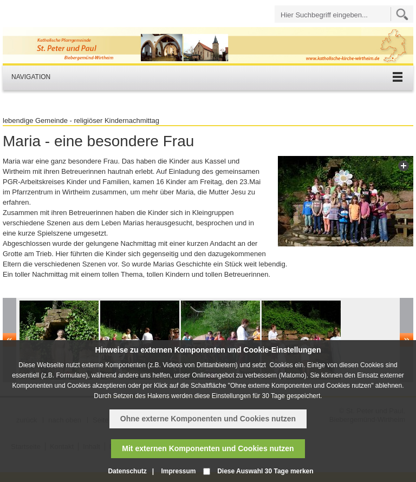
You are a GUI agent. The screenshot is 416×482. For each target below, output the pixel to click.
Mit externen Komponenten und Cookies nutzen (208, 448)
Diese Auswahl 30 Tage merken (265, 471)
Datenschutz (127, 471)
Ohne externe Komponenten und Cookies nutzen (208, 418)
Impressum (178, 471)
